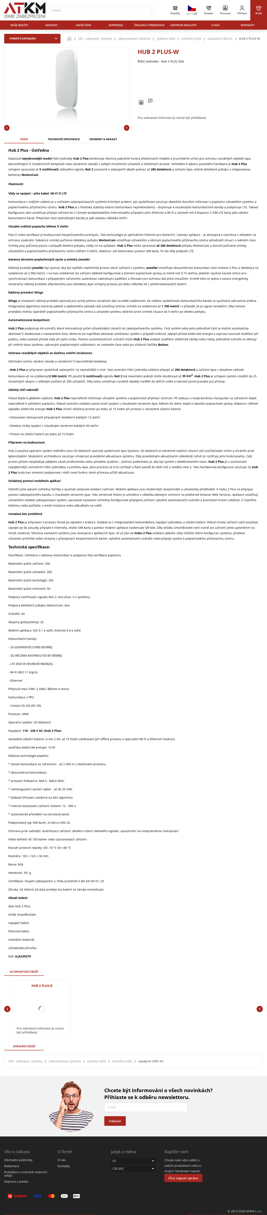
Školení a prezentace (149, 25)
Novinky (51, 25)
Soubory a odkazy (103, 139)
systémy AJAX (96, 1061)
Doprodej (116, 25)
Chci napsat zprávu (183, 1178)
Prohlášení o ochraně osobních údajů (25, 1173)
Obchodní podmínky (18, 1160)
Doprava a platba (16, 1181)
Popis (24, 139)
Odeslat (115, 1121)
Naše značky (19, 25)
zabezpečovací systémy (65, 1061)
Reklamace (11, 1166)
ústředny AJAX (122, 1061)
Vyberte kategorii (34, 38)
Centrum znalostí (183, 25)
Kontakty (247, 25)
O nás (216, 25)
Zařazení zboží (24, 1046)
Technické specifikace (64, 139)
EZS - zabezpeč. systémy (25, 1061)
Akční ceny (83, 25)
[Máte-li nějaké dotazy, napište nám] (150, 100)
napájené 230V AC (151, 1061)
